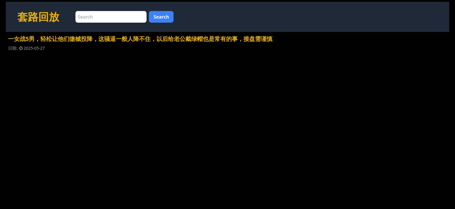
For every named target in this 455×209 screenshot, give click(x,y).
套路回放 (38, 17)
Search (161, 17)
